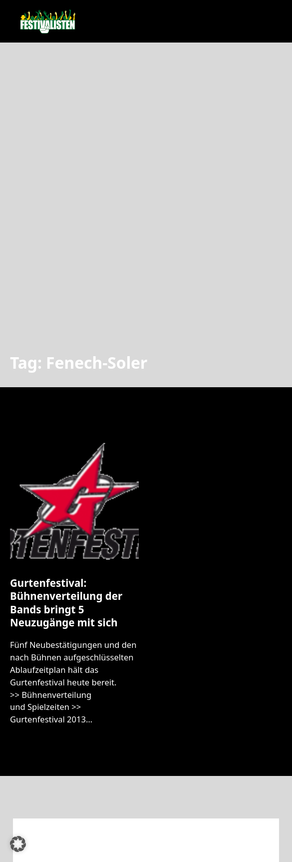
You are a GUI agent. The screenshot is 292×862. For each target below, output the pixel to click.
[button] (18, 844)
